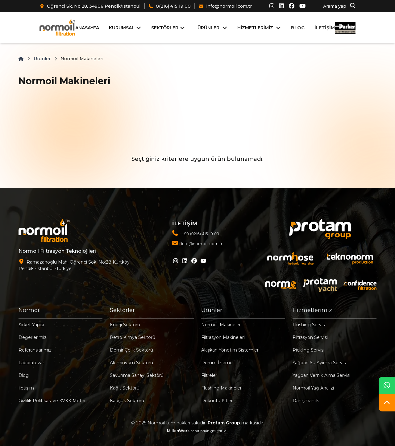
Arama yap (339, 6)
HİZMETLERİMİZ (255, 28)
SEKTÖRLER (168, 28)
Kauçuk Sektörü (127, 400)
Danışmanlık (306, 400)
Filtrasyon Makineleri (223, 337)
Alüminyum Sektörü (131, 362)
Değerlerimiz (33, 337)
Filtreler (209, 375)
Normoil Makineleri (221, 324)
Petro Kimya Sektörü (132, 337)
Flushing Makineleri (222, 388)
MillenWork (178, 430)
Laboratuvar (31, 362)
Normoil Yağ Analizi (313, 388)
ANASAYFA (87, 28)
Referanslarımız (35, 350)
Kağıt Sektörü (124, 388)
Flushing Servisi (309, 324)
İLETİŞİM (324, 28)
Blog (24, 375)
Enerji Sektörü (125, 324)
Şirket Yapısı (31, 324)
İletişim (26, 388)
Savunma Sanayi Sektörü (137, 375)
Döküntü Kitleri (217, 400)
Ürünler (42, 58)
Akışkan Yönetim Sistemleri (230, 350)
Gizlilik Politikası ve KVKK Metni (52, 400)
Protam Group (224, 423)
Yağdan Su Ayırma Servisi (320, 362)
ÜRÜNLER (208, 28)
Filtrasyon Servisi (310, 337)
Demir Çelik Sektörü (131, 350)
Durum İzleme (217, 362)
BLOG (298, 28)
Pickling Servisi (308, 350)
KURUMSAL (125, 28)
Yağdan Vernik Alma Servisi (321, 375)
